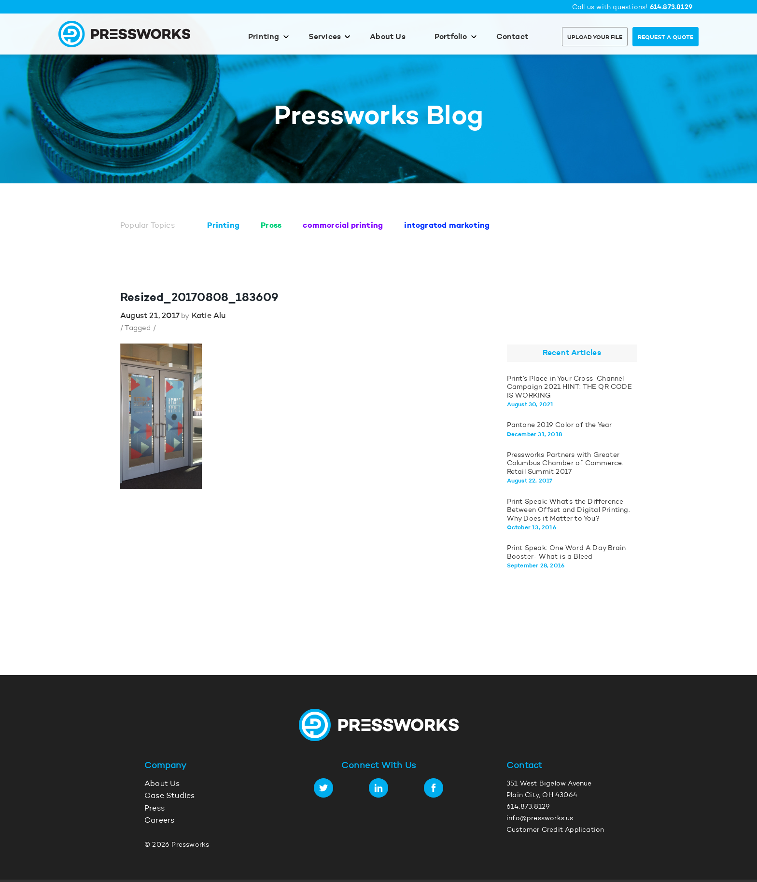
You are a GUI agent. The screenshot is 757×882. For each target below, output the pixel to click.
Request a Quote (665, 38)
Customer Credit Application (555, 830)
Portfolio (451, 37)
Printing (264, 37)
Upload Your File (594, 38)
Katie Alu (209, 316)
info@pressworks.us (540, 818)
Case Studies (169, 796)
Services (324, 37)
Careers (159, 821)
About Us (388, 37)
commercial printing (343, 226)
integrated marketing (447, 226)
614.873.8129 (671, 7)
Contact (512, 37)
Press (271, 226)
